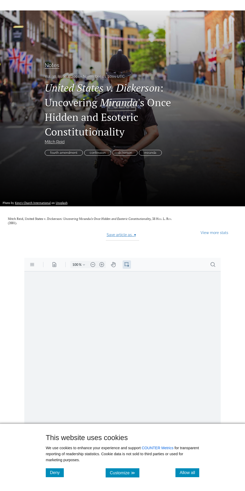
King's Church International (33, 203)
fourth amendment (63, 153)
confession (98, 153)
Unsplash (61, 203)
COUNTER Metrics (158, 448)
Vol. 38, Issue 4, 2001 (62, 76)
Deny (57, 472)
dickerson (125, 153)
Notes (52, 65)
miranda (150, 153)
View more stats (214, 232)
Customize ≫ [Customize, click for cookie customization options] (124, 472)
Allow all (189, 472)
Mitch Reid (55, 141)
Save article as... (121, 235)
